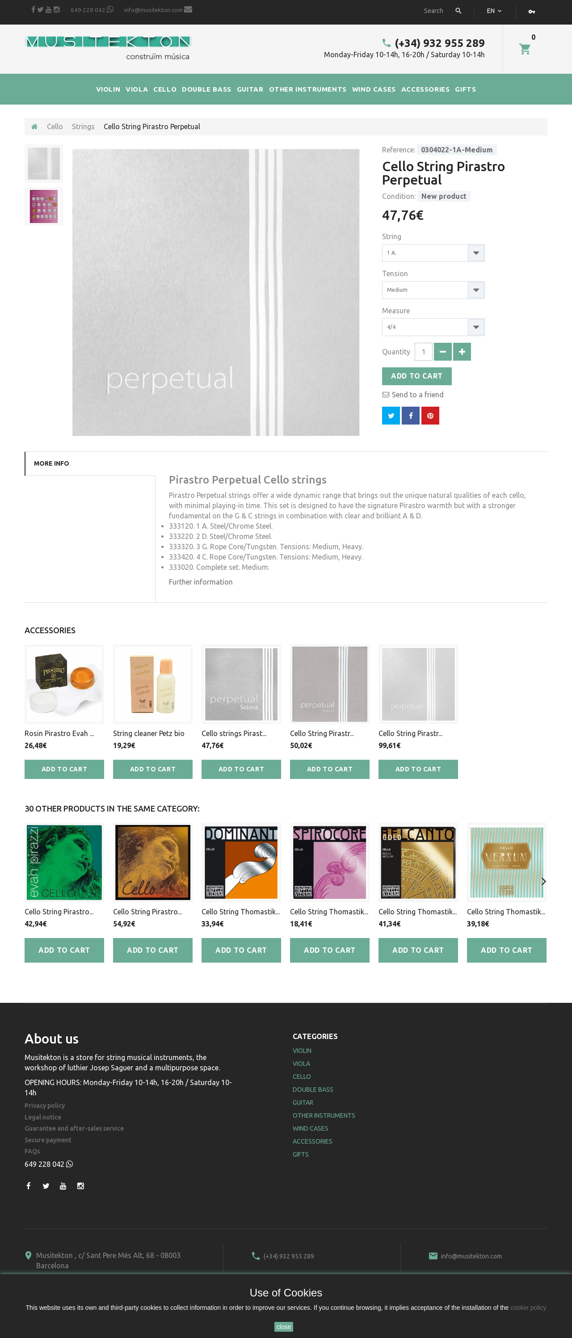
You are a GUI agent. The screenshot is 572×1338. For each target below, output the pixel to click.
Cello (55, 126)
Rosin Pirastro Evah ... (59, 733)
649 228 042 (92, 9)
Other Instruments (324, 1115)
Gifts (301, 1154)
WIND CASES (374, 89)
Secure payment (48, 1140)
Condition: (399, 196)
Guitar (303, 1102)
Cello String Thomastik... (241, 912)
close (284, 1326)
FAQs (32, 1151)
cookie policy (528, 1307)
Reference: (398, 150)
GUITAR (250, 89)
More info (51, 463)
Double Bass (313, 1089)
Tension (396, 273)
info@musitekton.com (158, 9)
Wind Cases (310, 1128)
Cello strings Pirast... (234, 733)
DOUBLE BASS (206, 89)
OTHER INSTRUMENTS (308, 89)
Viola (301, 1063)
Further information (201, 582)
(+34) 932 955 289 (433, 43)
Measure (397, 311)
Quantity (396, 352)
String (392, 236)
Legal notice (43, 1117)
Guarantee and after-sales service (74, 1128)
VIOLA (137, 89)
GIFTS (465, 89)
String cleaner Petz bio (149, 733)
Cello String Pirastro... (59, 912)
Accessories (312, 1141)
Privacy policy (45, 1105)
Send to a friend (418, 395)
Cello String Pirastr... (322, 733)
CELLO (165, 89)
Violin (302, 1050)
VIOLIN (108, 89)
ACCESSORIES (425, 89)
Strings (83, 126)
